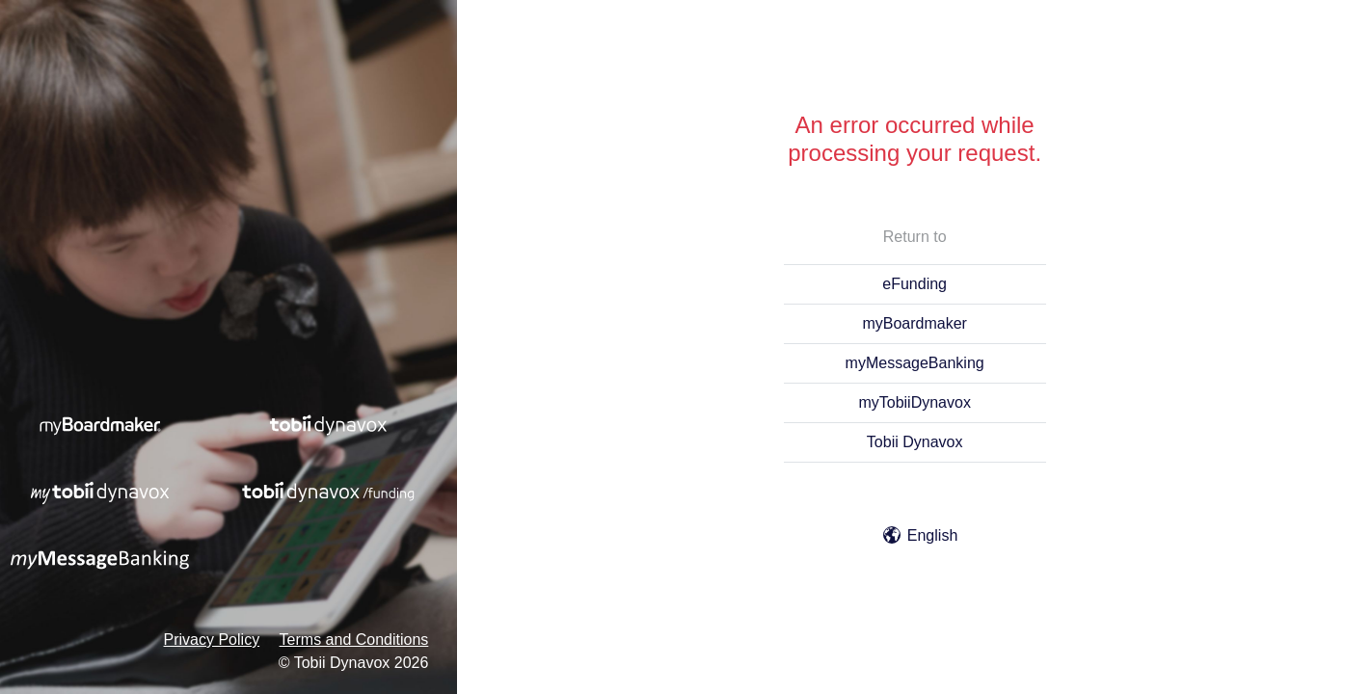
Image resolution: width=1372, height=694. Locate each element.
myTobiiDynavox (914, 402)
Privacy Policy (212, 639)
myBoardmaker (914, 323)
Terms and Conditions (354, 639)
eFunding (914, 284)
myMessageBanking (915, 363)
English (920, 535)
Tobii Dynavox (915, 442)
